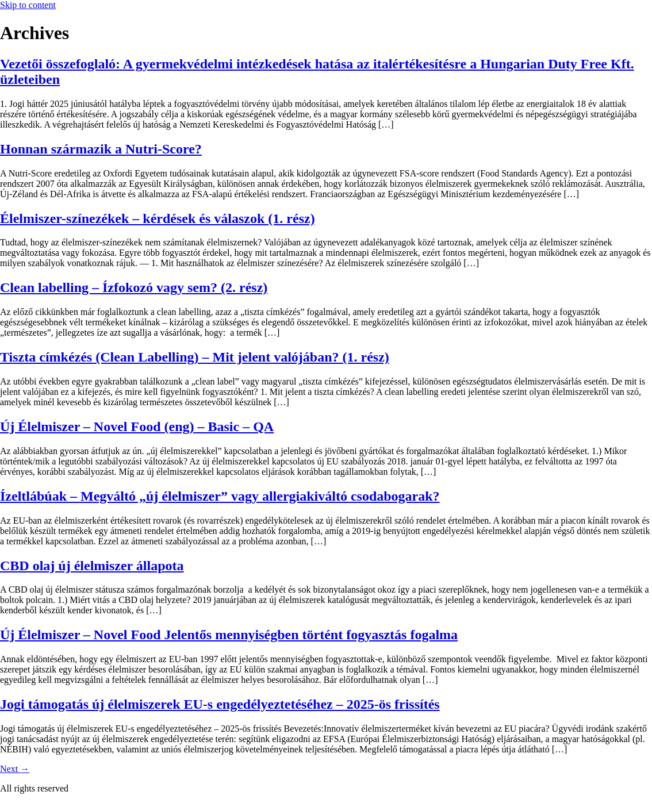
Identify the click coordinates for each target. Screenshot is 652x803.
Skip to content (28, 5)
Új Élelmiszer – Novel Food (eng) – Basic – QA (137, 426)
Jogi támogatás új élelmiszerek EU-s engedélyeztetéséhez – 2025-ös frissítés (220, 704)
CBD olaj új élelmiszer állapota (92, 565)
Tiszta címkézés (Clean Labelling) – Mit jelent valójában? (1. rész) (194, 356)
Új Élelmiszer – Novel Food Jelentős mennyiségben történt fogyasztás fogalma (229, 634)
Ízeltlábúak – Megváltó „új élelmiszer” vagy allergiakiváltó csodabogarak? (220, 496)
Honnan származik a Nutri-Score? (101, 148)
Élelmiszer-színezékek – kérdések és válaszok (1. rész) (157, 218)
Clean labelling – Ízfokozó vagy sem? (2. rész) (133, 287)
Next (14, 769)
